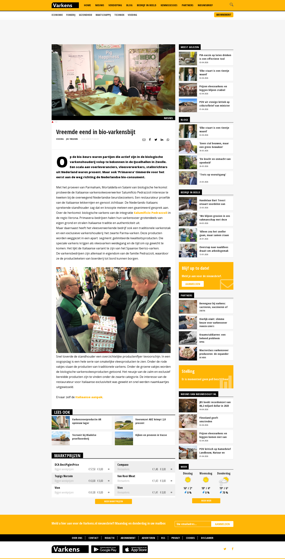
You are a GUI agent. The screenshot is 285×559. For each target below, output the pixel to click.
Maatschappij (103, 15)
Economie (57, 15)
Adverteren (148, 538)
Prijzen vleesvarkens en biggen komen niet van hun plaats (213, 435)
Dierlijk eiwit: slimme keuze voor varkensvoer (213, 320)
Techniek (119, 15)
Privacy (175, 538)
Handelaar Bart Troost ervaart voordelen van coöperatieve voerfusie (212, 202)
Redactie (110, 538)
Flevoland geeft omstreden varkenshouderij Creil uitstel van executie (211, 419)
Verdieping (115, 5)
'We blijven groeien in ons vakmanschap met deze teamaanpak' (214, 217)
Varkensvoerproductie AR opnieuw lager (86, 421)
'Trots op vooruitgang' (212, 174)
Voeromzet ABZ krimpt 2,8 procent (150, 421)
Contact (94, 538)
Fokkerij (70, 15)
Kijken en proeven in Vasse (151, 435)
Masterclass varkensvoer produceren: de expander (213, 352)
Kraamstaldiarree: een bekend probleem (212, 336)
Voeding (132, 15)
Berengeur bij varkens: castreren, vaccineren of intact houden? (213, 305)
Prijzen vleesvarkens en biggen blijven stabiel (213, 88)
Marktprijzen (67, 455)
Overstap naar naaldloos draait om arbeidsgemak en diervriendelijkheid (213, 248)
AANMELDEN (222, 524)
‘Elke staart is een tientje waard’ (214, 72)
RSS (163, 538)
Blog (129, 5)
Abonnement (223, 14)
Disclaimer (207, 538)
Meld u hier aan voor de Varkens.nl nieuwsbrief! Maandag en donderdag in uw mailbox (109, 523)
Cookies (190, 538)
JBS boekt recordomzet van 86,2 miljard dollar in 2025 (215, 403)
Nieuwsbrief (205, 5)
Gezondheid (85, 15)
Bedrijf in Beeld (146, 5)
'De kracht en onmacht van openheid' (215, 160)
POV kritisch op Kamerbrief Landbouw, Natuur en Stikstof (215, 450)
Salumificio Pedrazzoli (150, 213)
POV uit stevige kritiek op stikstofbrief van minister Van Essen (214, 103)
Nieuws (99, 5)
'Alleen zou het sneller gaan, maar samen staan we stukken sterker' (214, 233)
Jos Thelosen (72, 139)
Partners (187, 5)
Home (87, 5)
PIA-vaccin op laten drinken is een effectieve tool (215, 56)
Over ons (77, 538)
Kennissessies (169, 5)
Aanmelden (192, 284)
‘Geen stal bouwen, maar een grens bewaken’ (214, 145)
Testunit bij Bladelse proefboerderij (84, 436)
